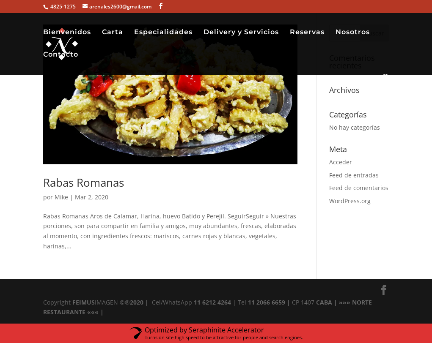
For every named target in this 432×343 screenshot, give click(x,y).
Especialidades (163, 32)
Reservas (307, 32)
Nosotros (353, 32)
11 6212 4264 (211, 302)
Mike (61, 197)
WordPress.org (350, 201)
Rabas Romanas (83, 182)
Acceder (340, 162)
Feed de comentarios (358, 188)
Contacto (60, 55)
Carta (112, 32)
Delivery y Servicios (241, 32)
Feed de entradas (354, 175)
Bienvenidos (67, 32)
